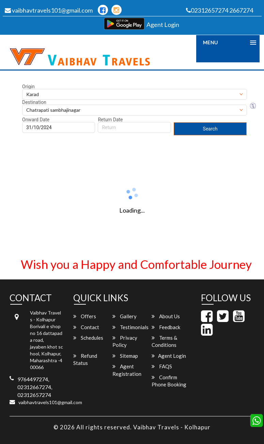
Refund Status (85, 359)
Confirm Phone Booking (169, 380)
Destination (34, 102)
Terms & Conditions (164, 341)
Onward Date (35, 119)
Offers (84, 316)
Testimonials (130, 327)
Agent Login (162, 24)
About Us (166, 316)
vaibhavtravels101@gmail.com (49, 10)
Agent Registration (126, 370)
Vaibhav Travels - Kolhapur (172, 427)
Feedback (166, 327)
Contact (86, 327)
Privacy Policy (124, 341)
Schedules (88, 338)
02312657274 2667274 (219, 10)
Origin (28, 86)
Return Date (110, 119)
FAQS (162, 366)
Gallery (124, 316)
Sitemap (125, 356)
